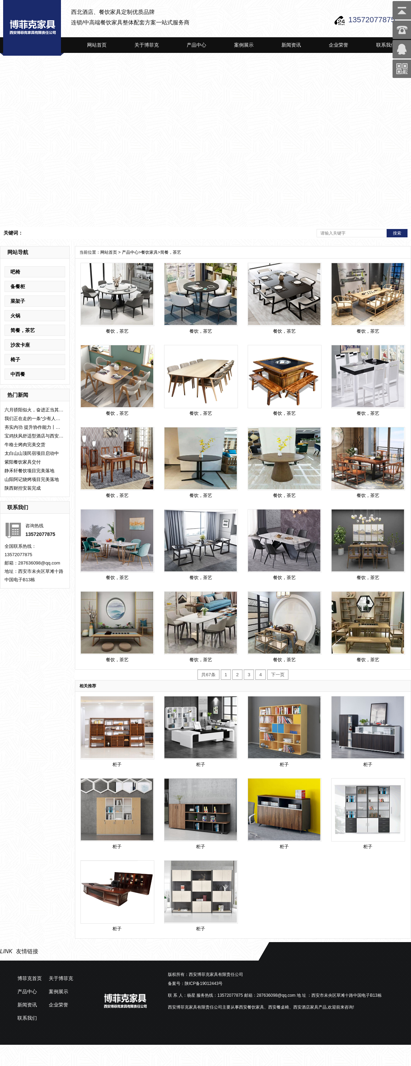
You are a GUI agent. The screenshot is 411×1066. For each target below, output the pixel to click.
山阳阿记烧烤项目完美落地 (32, 479)
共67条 (208, 674)
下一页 (278, 674)
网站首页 (97, 45)
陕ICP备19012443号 (204, 983)
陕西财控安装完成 (23, 488)
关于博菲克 (146, 45)
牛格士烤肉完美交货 (25, 444)
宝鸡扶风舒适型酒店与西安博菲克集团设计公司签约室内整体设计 (34, 436)
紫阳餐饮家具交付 (23, 462)
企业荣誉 (338, 45)
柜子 (117, 764)
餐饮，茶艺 (117, 413)
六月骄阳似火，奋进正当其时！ (34, 409)
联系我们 (386, 45)
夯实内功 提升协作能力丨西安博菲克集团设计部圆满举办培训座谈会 (34, 427)
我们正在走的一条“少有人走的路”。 (34, 418)
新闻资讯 (291, 45)
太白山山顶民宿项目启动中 (32, 453)
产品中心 (196, 45)
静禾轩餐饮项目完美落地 (29, 470)
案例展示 (244, 45)
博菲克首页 (29, 978)
